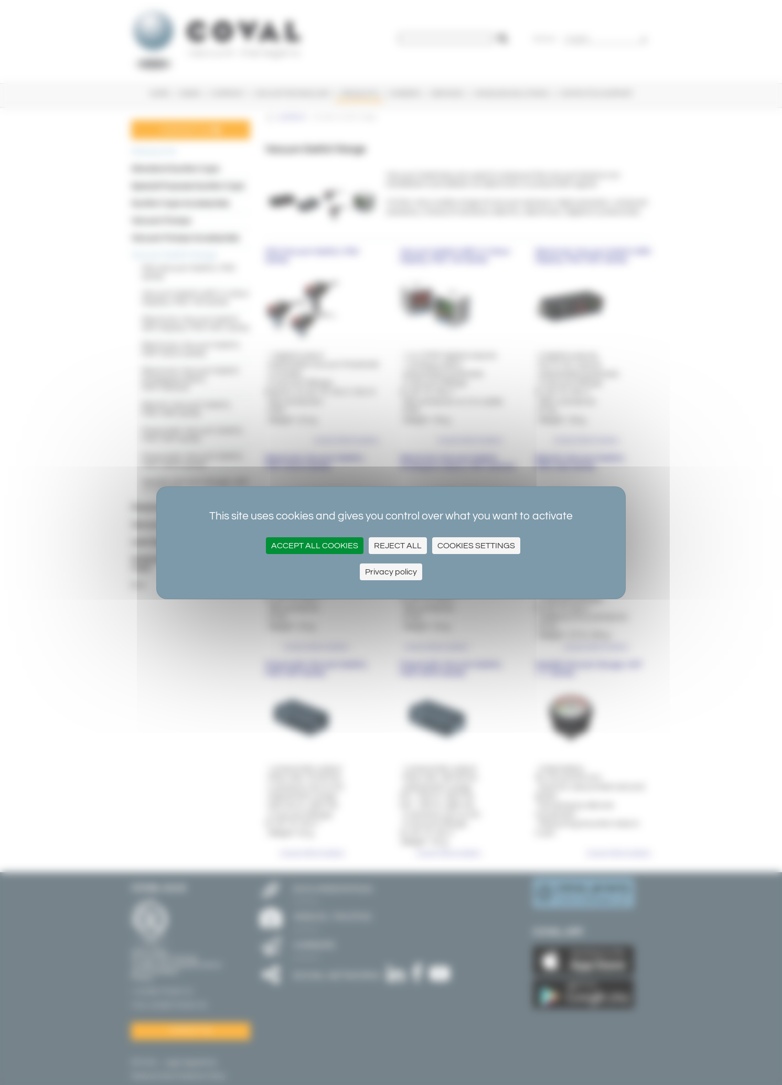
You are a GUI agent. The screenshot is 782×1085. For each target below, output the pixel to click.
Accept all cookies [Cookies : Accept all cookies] (314, 545)
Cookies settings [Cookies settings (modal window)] (476, 545)
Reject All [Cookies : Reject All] (398, 545)
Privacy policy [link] (391, 572)
